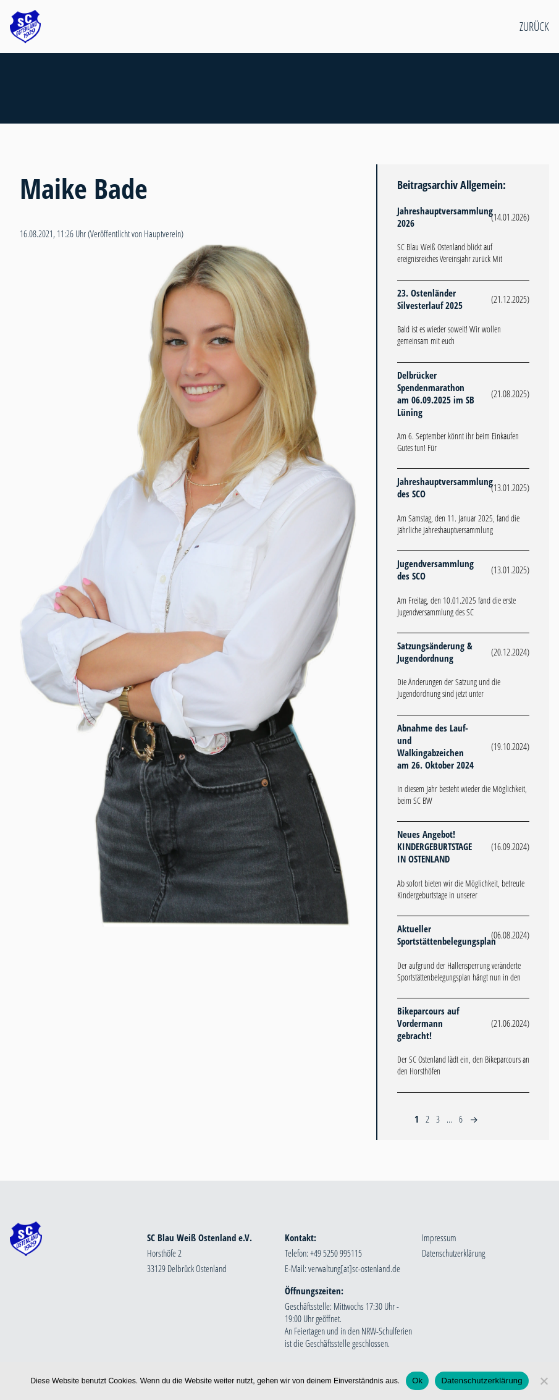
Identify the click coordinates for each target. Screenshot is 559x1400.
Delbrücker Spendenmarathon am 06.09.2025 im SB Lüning (435, 393)
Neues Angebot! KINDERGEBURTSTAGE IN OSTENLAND (434, 846)
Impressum (439, 1237)
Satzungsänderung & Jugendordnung (435, 651)
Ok (417, 1380)
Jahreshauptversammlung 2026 (445, 217)
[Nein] (543, 1381)
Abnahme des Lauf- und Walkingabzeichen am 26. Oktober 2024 (435, 746)
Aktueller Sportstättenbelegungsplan (446, 934)
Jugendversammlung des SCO (435, 569)
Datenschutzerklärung (453, 1253)
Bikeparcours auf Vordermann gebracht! (428, 1023)
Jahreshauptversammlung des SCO (445, 487)
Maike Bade (84, 188)
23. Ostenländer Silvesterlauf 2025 (430, 299)
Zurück (534, 27)
